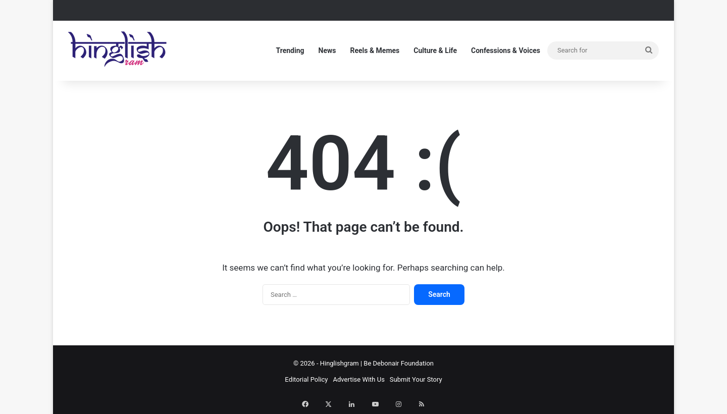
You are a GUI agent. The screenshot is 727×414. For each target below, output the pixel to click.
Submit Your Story (416, 379)
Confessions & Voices (505, 50)
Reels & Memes (374, 50)
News (327, 50)
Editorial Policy (306, 379)
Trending (290, 50)
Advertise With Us (359, 379)
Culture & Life (435, 50)
